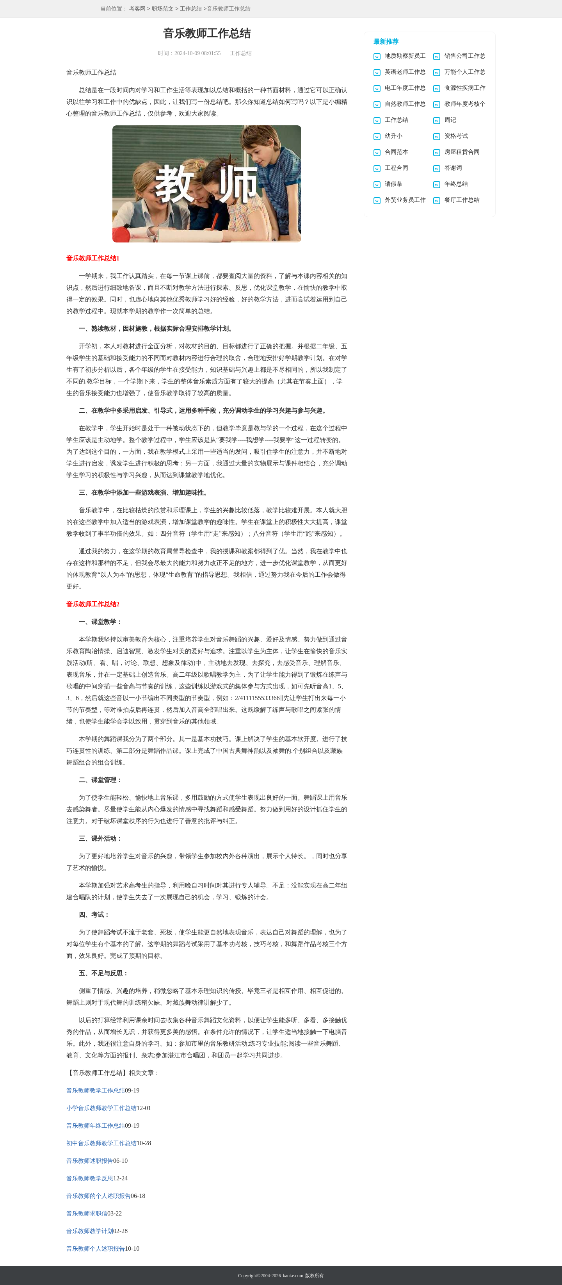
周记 (450, 120)
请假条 (393, 184)
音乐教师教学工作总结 (95, 1090)
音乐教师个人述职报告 (95, 1249)
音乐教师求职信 (86, 1213)
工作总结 (191, 9)
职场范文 (163, 9)
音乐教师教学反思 (89, 1178)
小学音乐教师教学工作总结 (101, 1108)
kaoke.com (293, 1275)
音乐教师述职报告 (89, 1161)
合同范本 (396, 152)
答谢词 (453, 168)
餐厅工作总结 (462, 200)
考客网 (137, 9)
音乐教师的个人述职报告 (98, 1196)
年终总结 (456, 184)
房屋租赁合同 (462, 152)
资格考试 (456, 136)
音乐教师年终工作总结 (95, 1126)
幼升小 (393, 136)
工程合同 (396, 168)
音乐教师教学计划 (89, 1231)
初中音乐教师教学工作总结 (101, 1143)
